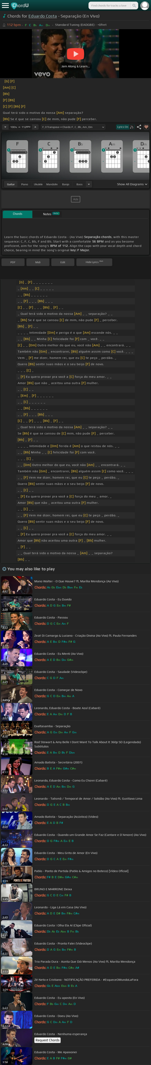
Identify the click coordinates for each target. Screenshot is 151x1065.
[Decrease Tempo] (5, 127)
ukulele (38, 184)
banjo (65, 184)
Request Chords (47, 1040)
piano (24, 184)
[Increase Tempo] (35, 127)
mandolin (52, 184)
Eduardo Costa (42, 16)
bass (79, 184)
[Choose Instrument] (89, 184)
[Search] (133, 5)
